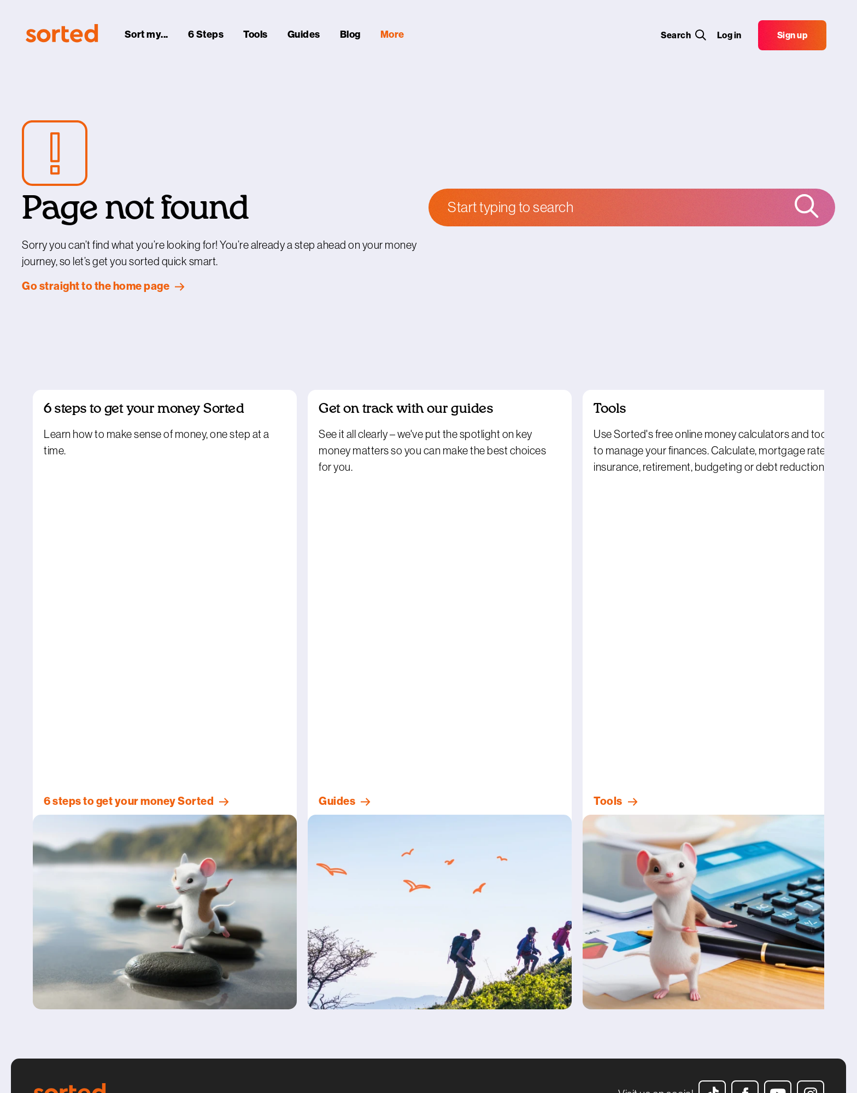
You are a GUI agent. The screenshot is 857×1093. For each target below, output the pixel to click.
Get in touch (372, 886)
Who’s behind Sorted (387, 870)
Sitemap (365, 980)
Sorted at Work (224, 917)
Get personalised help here (562, 870)
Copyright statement (388, 949)
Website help (373, 964)
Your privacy (372, 933)
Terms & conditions (384, 917)
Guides (46, 917)
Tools (42, 902)
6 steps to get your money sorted (93, 886)
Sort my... (50, 870)
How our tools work (384, 902)
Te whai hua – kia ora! (234, 902)
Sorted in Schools (229, 886)
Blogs (43, 933)
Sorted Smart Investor (237, 870)
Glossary (50, 949)
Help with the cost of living (80, 964)
